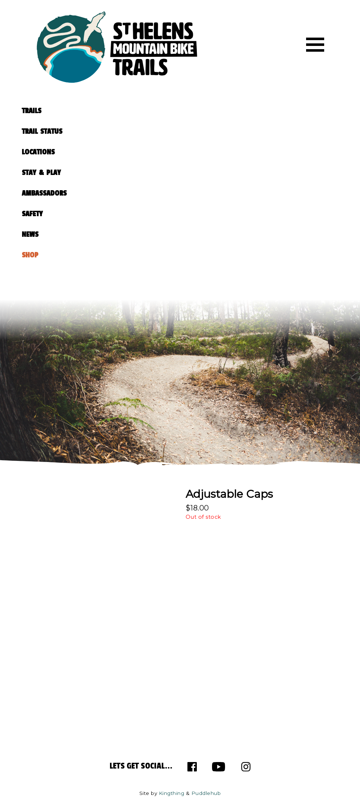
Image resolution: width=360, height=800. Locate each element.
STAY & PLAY (41, 172)
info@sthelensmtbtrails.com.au (97, 647)
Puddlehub (206, 793)
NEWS (30, 234)
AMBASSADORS (44, 193)
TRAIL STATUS (42, 131)
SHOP (30, 255)
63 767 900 (62, 666)
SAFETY (32, 213)
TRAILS (31, 110)
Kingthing (172, 793)
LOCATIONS (38, 152)
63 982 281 (67, 675)
